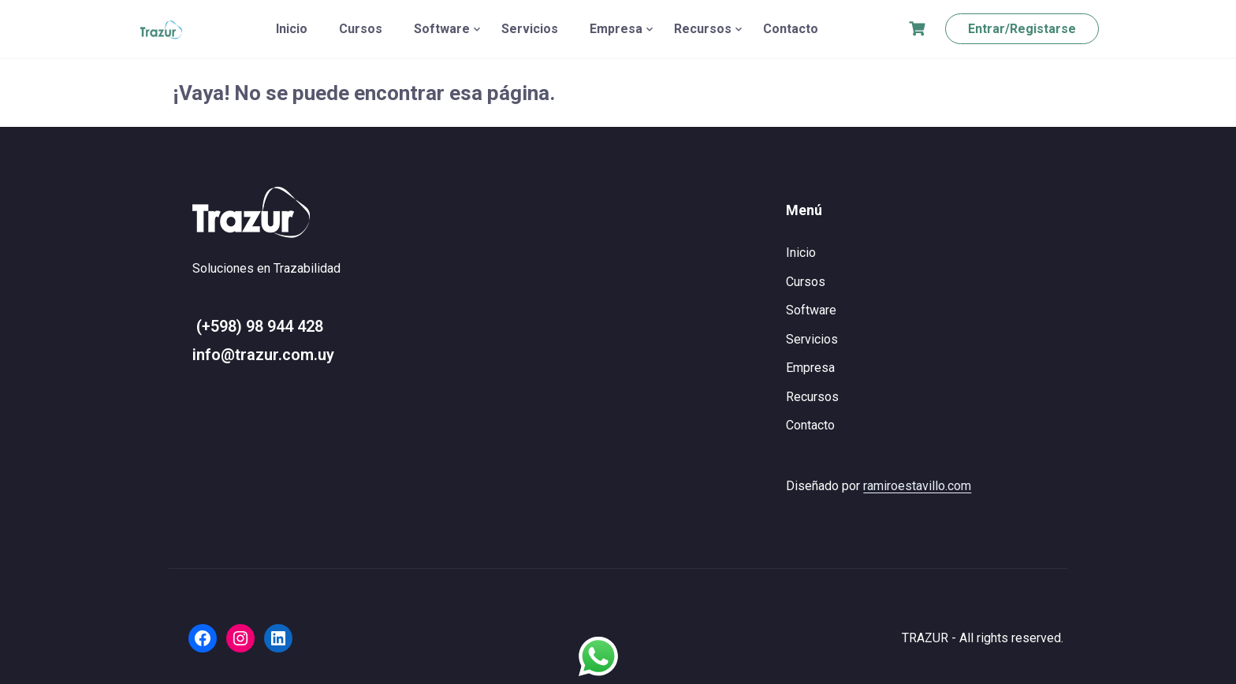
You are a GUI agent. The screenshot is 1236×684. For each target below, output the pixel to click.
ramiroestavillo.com (917, 485)
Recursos (703, 28)
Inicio (291, 28)
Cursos (360, 28)
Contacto (790, 28)
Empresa (616, 28)
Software (442, 28)
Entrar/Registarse (1022, 28)
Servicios (529, 28)
